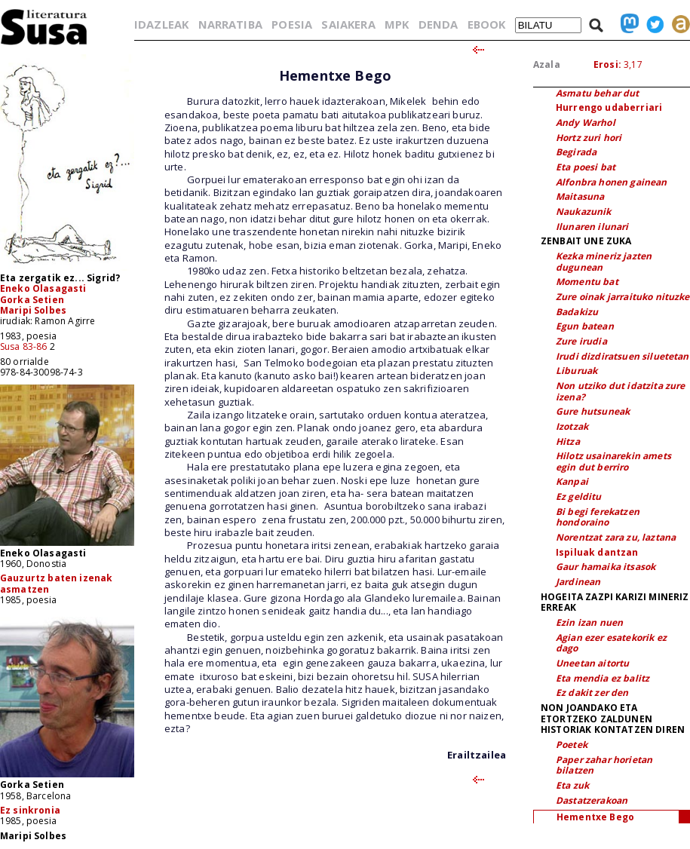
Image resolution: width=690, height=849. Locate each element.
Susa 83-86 (24, 346)
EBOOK (487, 24)
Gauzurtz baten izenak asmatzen (56, 583)
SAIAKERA (348, 24)
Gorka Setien (32, 299)
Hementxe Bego (595, 817)
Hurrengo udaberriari (609, 107)
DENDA (438, 24)
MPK (397, 24)
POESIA (291, 24)
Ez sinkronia (30, 810)
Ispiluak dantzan (597, 552)
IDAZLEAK (161, 24)
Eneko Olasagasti (43, 288)
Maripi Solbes (33, 310)
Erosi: (607, 64)
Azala (546, 64)
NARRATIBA (230, 24)
